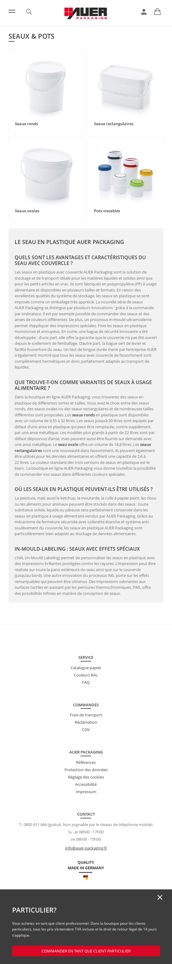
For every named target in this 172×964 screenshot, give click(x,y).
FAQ (86, 682)
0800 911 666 (35, 824)
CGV (86, 729)
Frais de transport (86, 715)
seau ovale (68, 444)
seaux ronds (83, 415)
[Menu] (12, 11)
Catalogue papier (86, 667)
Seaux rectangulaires (113, 123)
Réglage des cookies (86, 777)
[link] (144, 12)
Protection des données (86, 769)
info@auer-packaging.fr (86, 848)
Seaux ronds (26, 123)
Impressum (86, 791)
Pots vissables (107, 211)
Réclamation (86, 722)
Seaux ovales (27, 211)
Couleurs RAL (86, 675)
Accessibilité (86, 784)
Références (86, 762)
